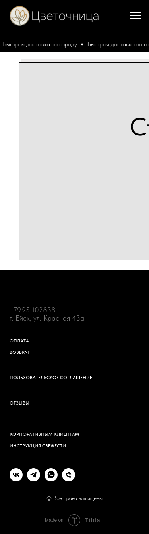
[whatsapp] (51, 479)
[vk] (16, 479)
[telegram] (33, 479)
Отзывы (19, 403)
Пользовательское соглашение (51, 377)
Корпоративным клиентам (44, 434)
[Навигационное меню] (135, 16)
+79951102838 (33, 310)
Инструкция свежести (38, 445)
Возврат (20, 352)
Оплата (19, 341)
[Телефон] (68, 479)
